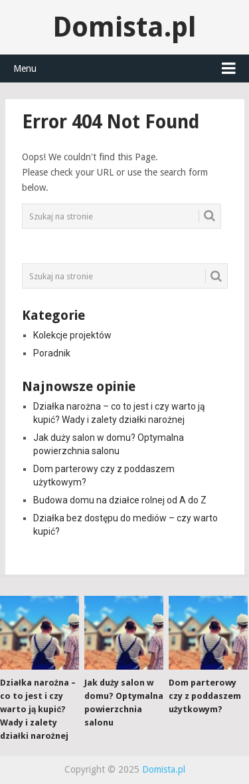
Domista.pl (124, 27)
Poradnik (51, 353)
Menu (25, 68)
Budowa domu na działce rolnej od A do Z (120, 500)
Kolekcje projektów (72, 335)
